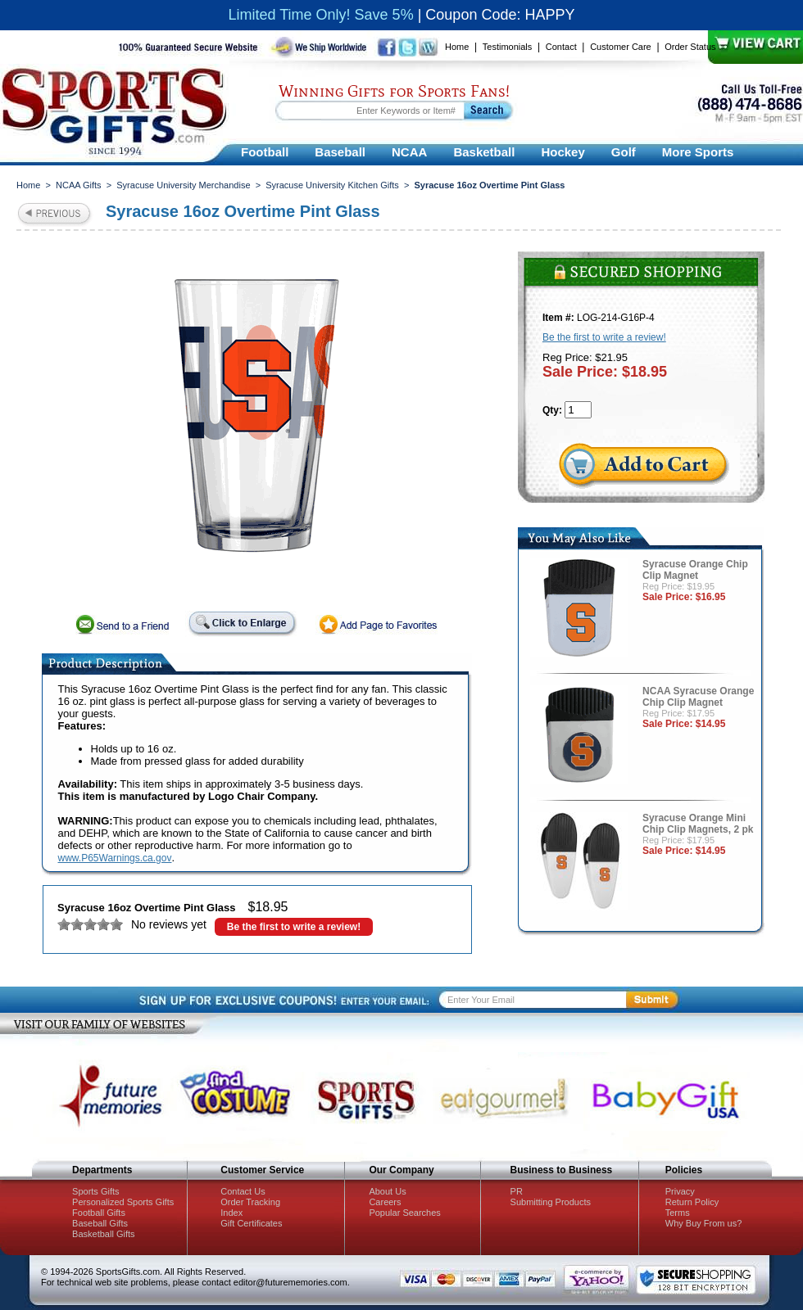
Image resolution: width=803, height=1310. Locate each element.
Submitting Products (550, 1202)
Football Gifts (98, 1212)
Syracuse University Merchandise (183, 185)
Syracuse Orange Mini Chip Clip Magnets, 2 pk (697, 823)
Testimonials (508, 47)
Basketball (484, 152)
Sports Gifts (95, 1191)
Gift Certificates (251, 1223)
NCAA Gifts (79, 185)
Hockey (562, 152)
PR (516, 1191)
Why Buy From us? (703, 1223)
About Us (387, 1191)
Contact (561, 47)
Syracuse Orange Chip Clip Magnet (695, 569)
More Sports (698, 152)
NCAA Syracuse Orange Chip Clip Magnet (698, 696)
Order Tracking (250, 1202)
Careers (385, 1202)
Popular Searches (404, 1212)
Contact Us (242, 1191)
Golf (623, 152)
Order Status (690, 47)
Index (231, 1212)
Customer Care (620, 47)
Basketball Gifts (103, 1234)
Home (457, 47)
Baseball (340, 152)
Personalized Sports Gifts (123, 1202)
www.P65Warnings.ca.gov (115, 858)
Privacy (680, 1191)
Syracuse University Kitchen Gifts (332, 185)
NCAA (409, 152)
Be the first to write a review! (294, 927)
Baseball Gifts (100, 1223)
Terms (677, 1212)
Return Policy (692, 1202)
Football (264, 152)
